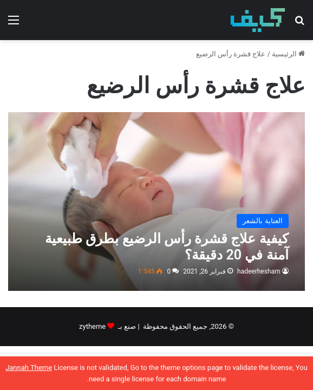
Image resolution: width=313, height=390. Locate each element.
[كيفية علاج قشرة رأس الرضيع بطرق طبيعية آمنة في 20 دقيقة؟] (156, 201)
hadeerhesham (259, 271)
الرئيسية (288, 54)
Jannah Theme (28, 367)
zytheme (92, 326)
